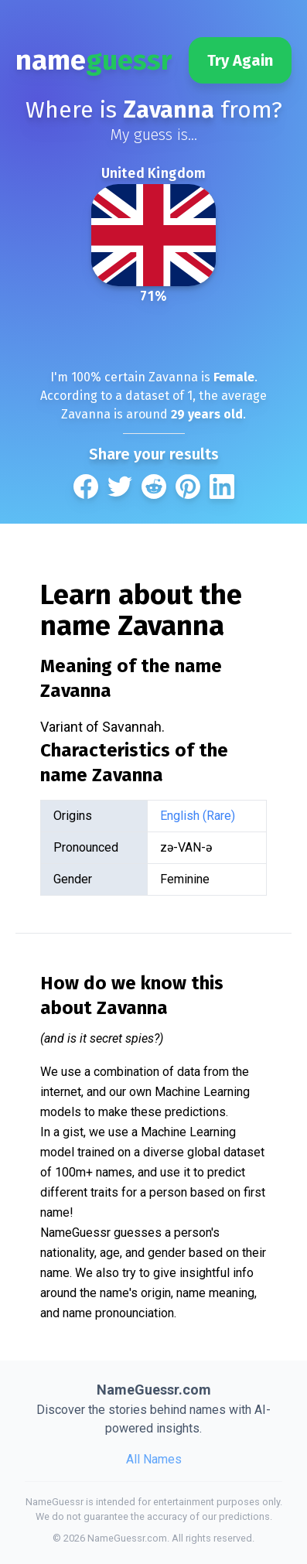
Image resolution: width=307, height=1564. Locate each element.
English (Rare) (197, 815)
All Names (154, 1459)
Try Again (240, 60)
